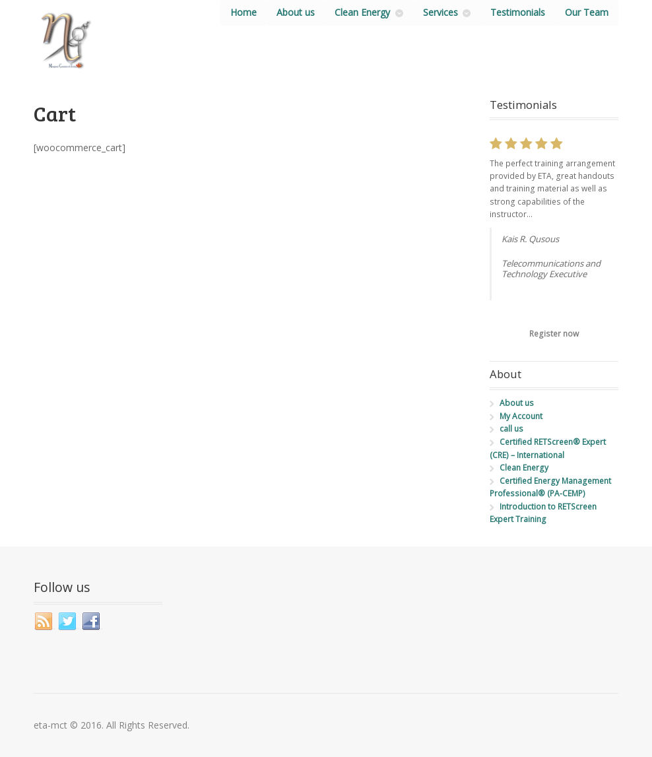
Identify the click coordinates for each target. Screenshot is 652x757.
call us (511, 428)
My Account (521, 416)
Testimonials (517, 12)
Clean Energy (362, 12)
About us (296, 12)
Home (243, 12)
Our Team (586, 12)
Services (440, 12)
